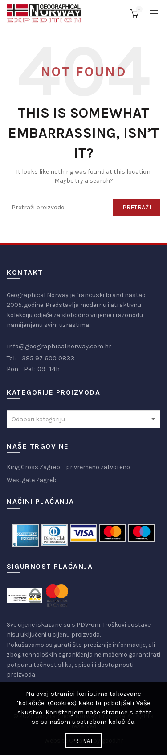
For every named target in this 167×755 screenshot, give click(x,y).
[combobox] (83, 419)
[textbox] (83, 420)
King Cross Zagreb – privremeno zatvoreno (68, 467)
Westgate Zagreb (32, 480)
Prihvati (83, 741)
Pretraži (136, 207)
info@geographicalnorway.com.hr (59, 346)
